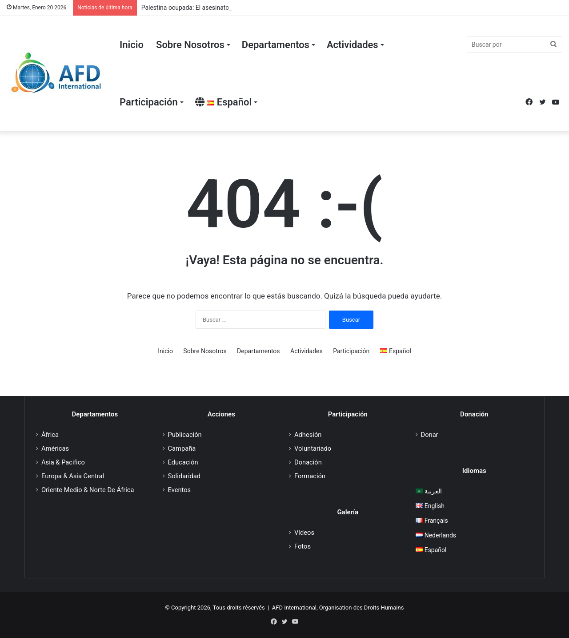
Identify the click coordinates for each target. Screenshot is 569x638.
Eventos (179, 490)
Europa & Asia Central (72, 476)
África (50, 435)
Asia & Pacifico (63, 462)
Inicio (132, 44)
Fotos (302, 546)
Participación (149, 102)
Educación (183, 462)
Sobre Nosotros (190, 44)
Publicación (185, 435)
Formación (309, 476)
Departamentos (275, 44)
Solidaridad (184, 476)
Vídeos (304, 533)
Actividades (352, 44)
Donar (429, 435)
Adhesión (307, 435)
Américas (55, 448)
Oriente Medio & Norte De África (87, 490)
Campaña (182, 448)
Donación (308, 462)
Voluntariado (312, 448)
